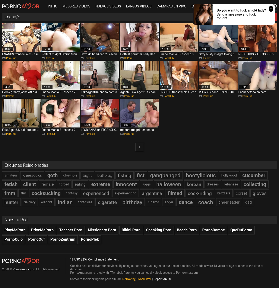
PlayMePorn (15, 230)
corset (241, 193)
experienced (96, 193)
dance (186, 202)
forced (64, 184)
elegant (46, 202)
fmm (9, 193)
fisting (124, 175)
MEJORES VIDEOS (76, 6)
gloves (260, 193)
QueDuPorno (241, 230)
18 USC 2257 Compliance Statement (94, 259)
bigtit (87, 175)
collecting (255, 184)
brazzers (223, 193)
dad (248, 202)
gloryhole (70, 175)
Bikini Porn (131, 230)
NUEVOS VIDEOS (108, 6)
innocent (126, 184)
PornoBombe (213, 230)
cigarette (107, 202)
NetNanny (128, 279)
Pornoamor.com (23, 269)
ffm (23, 193)
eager (169, 202)
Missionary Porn (102, 230)
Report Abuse (162, 279)
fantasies (85, 202)
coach (205, 202)
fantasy (71, 193)
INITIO (52, 6)
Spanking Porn (158, 230)
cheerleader (229, 202)
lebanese (231, 184)
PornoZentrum (62, 239)
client (29, 184)
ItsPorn (49, 58)
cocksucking (46, 193)
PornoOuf (36, 239)
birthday (132, 202)
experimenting (125, 193)
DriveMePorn (42, 230)
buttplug (104, 175)
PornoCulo (13, 239)
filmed (175, 193)
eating (80, 184)
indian (65, 202)
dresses (213, 184)
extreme (100, 184)
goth (52, 175)
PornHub (11, 58)
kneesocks (32, 175)
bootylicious (201, 175)
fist (141, 175)
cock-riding (200, 193)
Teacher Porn (70, 230)
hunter (11, 202)
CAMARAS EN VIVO (171, 6)
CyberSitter (144, 279)
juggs (146, 184)
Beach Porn (187, 230)
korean (194, 184)
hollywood (229, 175)
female (47, 184)
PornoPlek (90, 239)
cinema (153, 202)
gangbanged (165, 175)
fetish (11, 184)
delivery (30, 202)
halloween (168, 184)
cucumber (253, 175)
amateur (10, 175)
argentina (152, 193)
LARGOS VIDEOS (139, 6)
